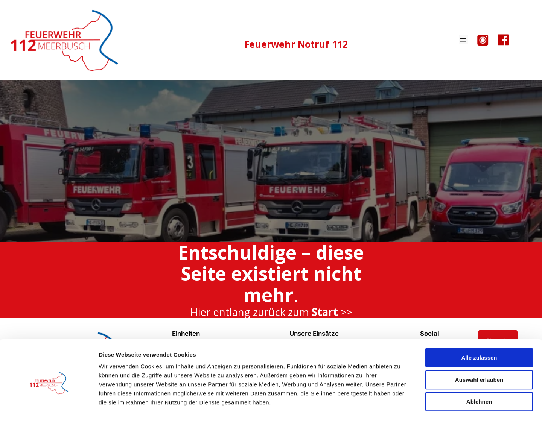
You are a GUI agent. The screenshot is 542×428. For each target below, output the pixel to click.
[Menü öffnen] (463, 39)
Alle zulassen (479, 336)
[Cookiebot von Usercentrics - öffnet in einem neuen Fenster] (49, 413)
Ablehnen (479, 380)
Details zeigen (400, 413)
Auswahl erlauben (479, 358)
